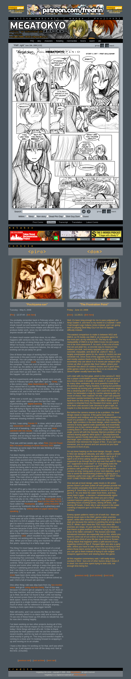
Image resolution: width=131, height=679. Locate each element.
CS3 (24, 536)
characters (48, 41)
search (92, 41)
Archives (51, 222)
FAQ (32, 41)
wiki (99, 41)
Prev (99, 45)
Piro (12, 315)
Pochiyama (30, 504)
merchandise (72, 41)
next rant (51, 660)
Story (30, 216)
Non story (40, 216)
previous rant (24, 660)
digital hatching (35, 403)
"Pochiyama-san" (37, 304)
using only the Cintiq (34, 587)
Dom (70, 315)
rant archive (38, 660)
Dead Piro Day (54, 216)
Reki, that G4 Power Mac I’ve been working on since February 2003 (36, 444)
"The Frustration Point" (94, 304)
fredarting (59, 41)
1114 (12, 575)
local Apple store (53, 499)
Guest (84, 216)
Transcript (63, 222)
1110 (33, 362)
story (39, 41)
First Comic (38, 222)
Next (110, 45)
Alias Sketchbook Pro (38, 384)
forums (83, 41)
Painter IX (32, 423)
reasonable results (22, 426)
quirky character (51, 504)
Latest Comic (92, 222)
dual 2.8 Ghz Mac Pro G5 (49, 501)
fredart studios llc (80, 675)
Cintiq (54, 381)
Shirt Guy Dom (71, 216)
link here (31, 315)
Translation (77, 222)
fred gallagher (76, 672)
